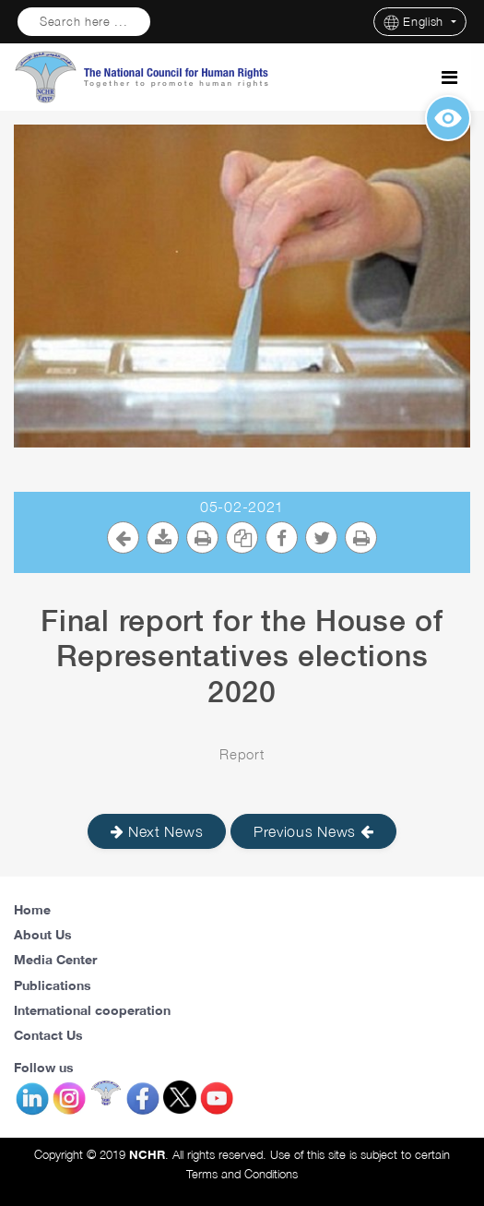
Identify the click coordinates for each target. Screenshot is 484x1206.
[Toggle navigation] (449, 77)
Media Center (55, 959)
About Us (43, 934)
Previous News (314, 831)
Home (32, 909)
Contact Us (48, 1035)
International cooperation (92, 1010)
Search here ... (84, 22)
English (416, 22)
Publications (52, 985)
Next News (157, 831)
